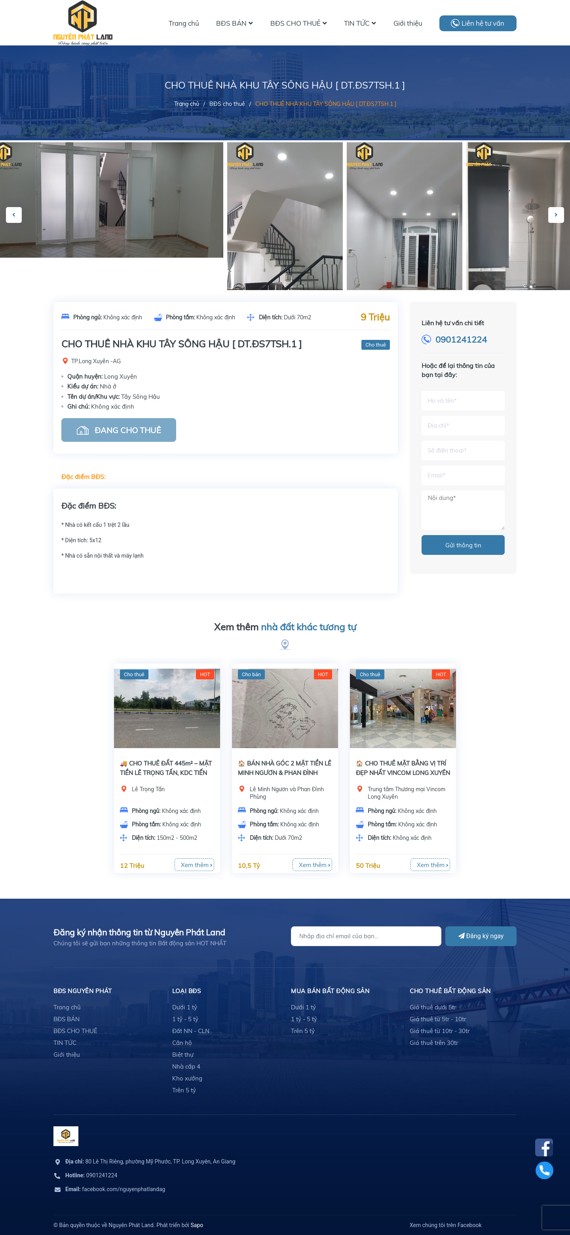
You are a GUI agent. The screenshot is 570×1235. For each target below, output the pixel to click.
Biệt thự (183, 1054)
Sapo (196, 1225)
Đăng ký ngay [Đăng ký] (481, 936)
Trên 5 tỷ (184, 1090)
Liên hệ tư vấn (483, 23)
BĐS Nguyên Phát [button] (82, 991)
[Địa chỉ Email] (366, 936)
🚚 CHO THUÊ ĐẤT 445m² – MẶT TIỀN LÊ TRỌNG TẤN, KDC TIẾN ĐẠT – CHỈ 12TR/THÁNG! (166, 773)
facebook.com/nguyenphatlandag (115, 1189)
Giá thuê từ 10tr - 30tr (439, 1031)
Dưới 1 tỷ (184, 1007)
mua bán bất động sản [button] (330, 991)
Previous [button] (14, 215)
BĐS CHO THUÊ (75, 1031)
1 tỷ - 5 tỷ (185, 1019)
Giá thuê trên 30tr (434, 1042)
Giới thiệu (66, 1054)
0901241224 (461, 339)
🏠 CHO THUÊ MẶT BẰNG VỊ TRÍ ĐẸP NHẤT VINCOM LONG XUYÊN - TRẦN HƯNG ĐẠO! (403, 773)
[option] (285, 260)
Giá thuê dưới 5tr (433, 1007)
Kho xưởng (187, 1078)
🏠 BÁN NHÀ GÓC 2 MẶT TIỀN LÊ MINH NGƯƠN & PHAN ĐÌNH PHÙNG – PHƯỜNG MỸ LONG (284, 773)
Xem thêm (285, 627)
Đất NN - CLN (190, 1031)
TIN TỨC (64, 1042)
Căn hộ (182, 1042)
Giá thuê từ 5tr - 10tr (438, 1019)
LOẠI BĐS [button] (186, 991)
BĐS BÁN (66, 1019)
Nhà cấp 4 (186, 1066)
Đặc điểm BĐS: (83, 477)
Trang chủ (67, 1007)
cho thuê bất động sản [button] (450, 991)
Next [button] (556, 215)
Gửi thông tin (463, 545)
